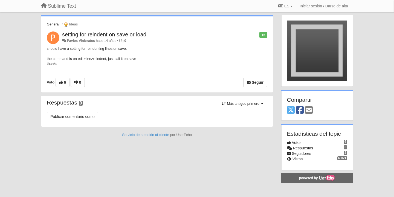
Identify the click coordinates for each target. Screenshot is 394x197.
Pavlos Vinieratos (81, 41)
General (53, 24)
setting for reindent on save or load (104, 34)
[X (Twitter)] (291, 110)
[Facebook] (300, 110)
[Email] (309, 110)
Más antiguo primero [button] (242, 104)
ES (285, 6)
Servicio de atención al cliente (146, 135)
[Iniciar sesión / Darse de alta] (323, 6)
